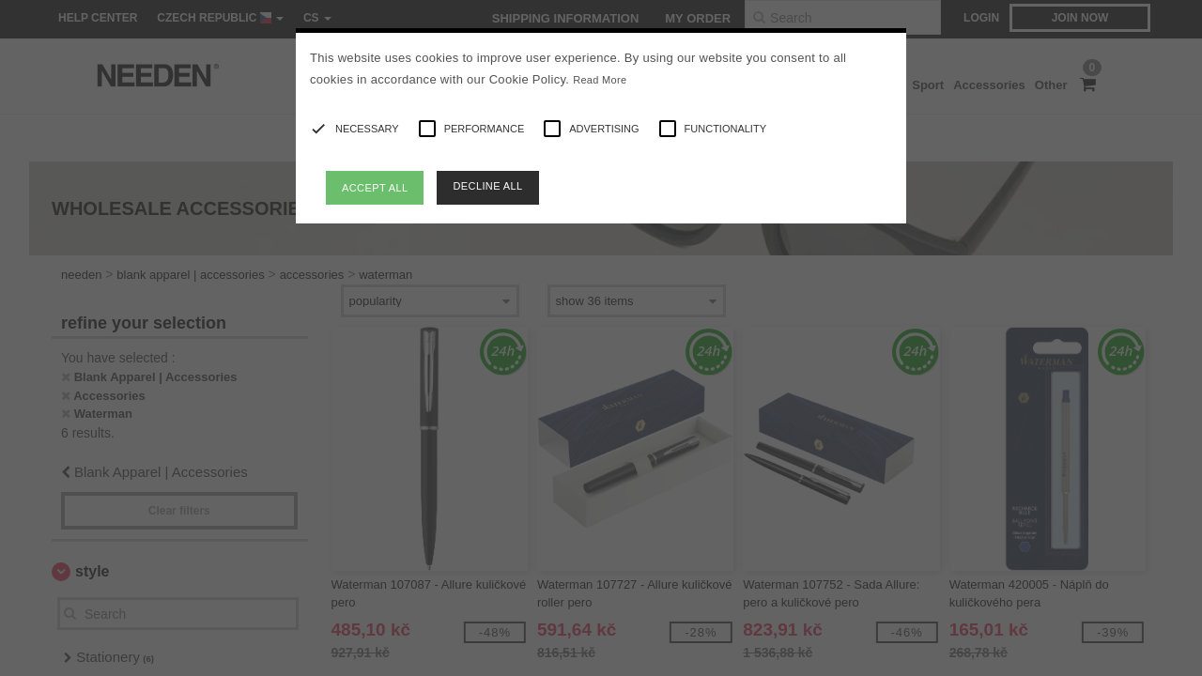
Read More (599, 79)
